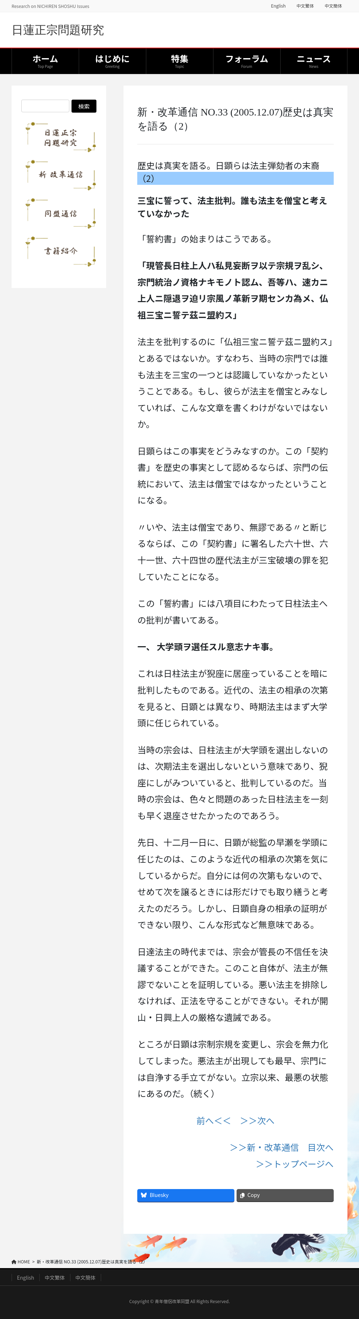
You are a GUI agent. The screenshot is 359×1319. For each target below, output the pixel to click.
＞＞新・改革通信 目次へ (282, 1147)
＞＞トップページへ (295, 1163)
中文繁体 (305, 6)
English (278, 6)
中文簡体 (333, 6)
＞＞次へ (257, 1120)
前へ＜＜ (213, 1120)
